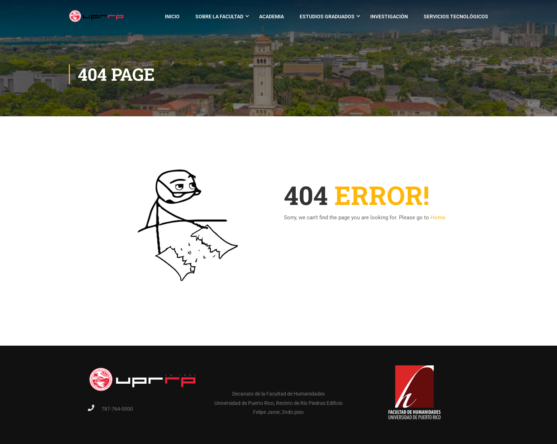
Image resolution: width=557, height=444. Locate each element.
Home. (438, 217)
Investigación (389, 16)
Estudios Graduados (327, 16)
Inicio (172, 16)
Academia (271, 16)
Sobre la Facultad (219, 16)
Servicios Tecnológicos (456, 16)
